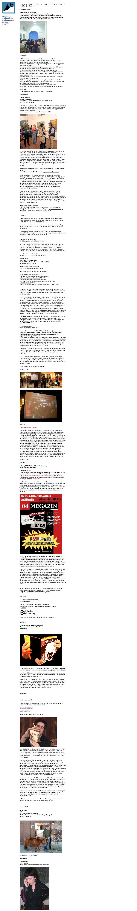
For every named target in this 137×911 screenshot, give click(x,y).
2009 (53, 4)
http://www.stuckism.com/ (51, 172)
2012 (30, 6)
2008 (45, 4)
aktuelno (6, 16)
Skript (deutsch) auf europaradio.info (31, 268)
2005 (23, 4)
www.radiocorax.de (26, 326)
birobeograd (8, 20)
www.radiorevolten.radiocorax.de (30, 328)
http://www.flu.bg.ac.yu (56, 209)
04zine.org (23, 628)
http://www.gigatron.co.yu (43, 210)
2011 (23, 6)
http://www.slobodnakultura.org (43, 14)
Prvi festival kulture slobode (29, 600)
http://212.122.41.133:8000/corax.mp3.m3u (33, 255)
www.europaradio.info (29, 263)
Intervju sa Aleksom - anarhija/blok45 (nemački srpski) (37, 284)
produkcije (7, 18)
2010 (60, 4)
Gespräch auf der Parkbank (28, 275)
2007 (38, 4)
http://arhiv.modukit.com (45, 180)
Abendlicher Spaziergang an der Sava (32, 276)
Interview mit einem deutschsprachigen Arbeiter (35, 281)
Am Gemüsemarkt (25, 283)
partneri (6, 22)
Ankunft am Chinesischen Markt (30, 278)
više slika (22, 424)
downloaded (30, 714)
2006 (30, 4)
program (23, 608)
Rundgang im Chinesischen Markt (30, 279)
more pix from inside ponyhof (29, 855)
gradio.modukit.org (25, 711)
